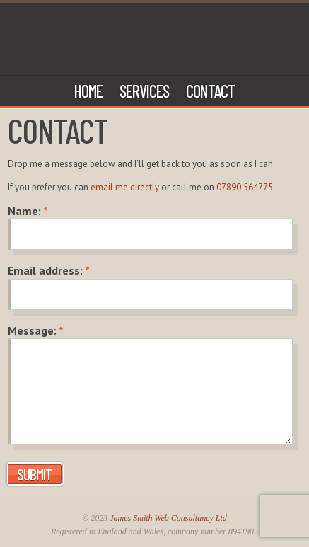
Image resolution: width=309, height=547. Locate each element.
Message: (36, 330)
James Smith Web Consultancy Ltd (168, 518)
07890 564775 (244, 187)
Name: (28, 211)
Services (144, 91)
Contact (210, 91)
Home (88, 91)
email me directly (125, 187)
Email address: (49, 270)
